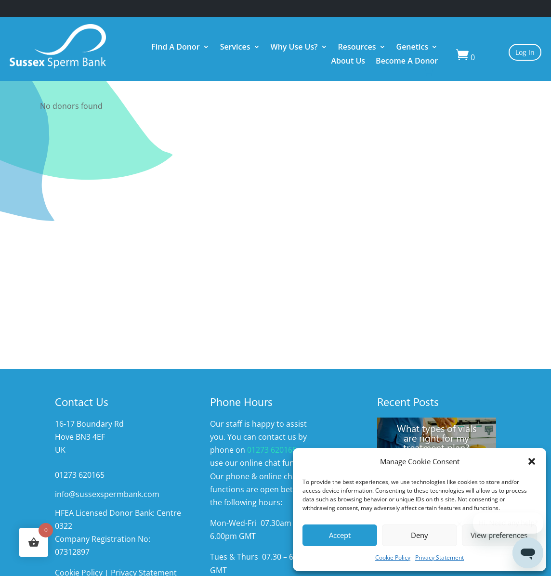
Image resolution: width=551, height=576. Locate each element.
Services (235, 48)
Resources (357, 48)
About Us (348, 62)
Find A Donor (175, 48)
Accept (340, 535)
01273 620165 (272, 450)
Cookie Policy (392, 557)
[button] (532, 461)
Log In (525, 52)
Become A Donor (407, 62)
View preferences (499, 535)
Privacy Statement (439, 557)
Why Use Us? (294, 48)
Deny (419, 535)
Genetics (412, 48)
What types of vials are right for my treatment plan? (436, 437)
